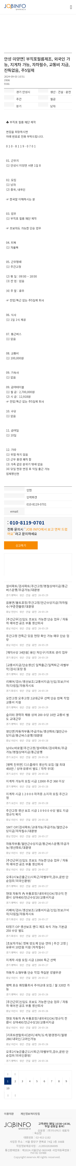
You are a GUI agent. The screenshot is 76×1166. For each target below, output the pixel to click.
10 (7, 1088)
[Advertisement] (38, 32)
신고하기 (21, 545)
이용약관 (9, 1114)
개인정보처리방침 (30, 1114)
